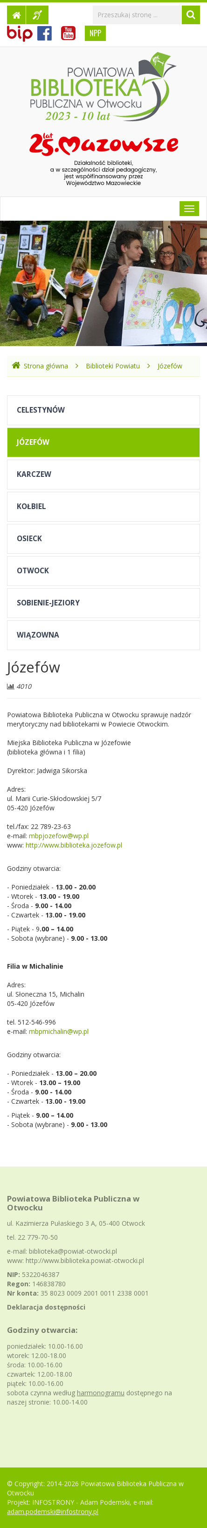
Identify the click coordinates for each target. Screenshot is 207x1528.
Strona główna (40, 365)
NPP (95, 33)
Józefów (170, 365)
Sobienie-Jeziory (48, 603)
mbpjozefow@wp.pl (59, 835)
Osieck (29, 538)
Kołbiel (31, 506)
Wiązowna (38, 635)
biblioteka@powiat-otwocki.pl (73, 1251)
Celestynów (41, 410)
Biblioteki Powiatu (113, 365)
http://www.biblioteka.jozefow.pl (74, 845)
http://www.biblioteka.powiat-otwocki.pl (85, 1260)
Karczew (34, 474)
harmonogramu (100, 1392)
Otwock (33, 571)
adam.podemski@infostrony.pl (52, 1511)
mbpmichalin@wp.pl (59, 1031)
